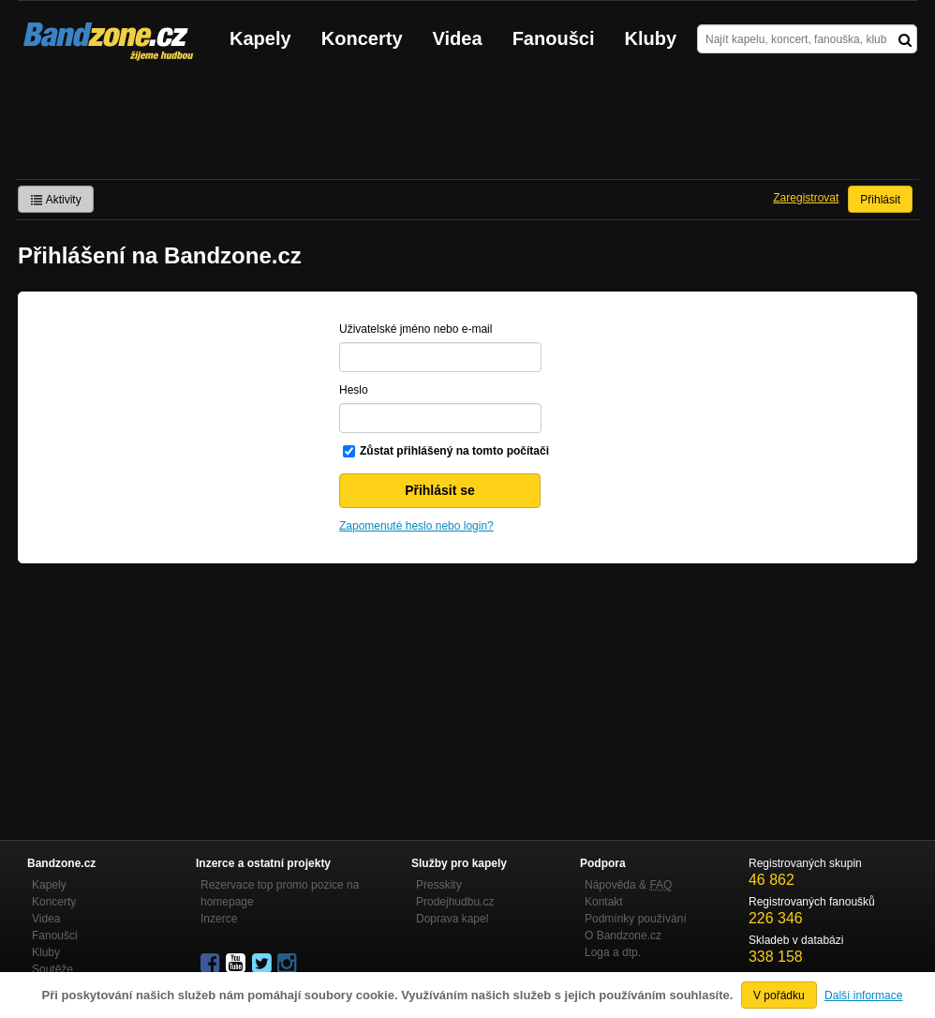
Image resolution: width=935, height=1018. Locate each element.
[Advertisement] (467, 127)
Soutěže (52, 969)
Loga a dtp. (613, 952)
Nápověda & (628, 884)
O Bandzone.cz (623, 935)
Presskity (439, 884)
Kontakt (604, 901)
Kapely (260, 38)
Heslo (353, 390)
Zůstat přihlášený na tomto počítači (454, 450)
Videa (457, 38)
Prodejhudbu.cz (455, 901)
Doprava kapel (452, 918)
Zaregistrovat (806, 197)
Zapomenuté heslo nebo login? (416, 525)
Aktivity (56, 199)
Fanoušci (553, 38)
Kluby (651, 38)
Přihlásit (880, 199)
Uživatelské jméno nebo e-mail (415, 329)
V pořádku (779, 995)
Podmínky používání (636, 918)
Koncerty (362, 38)
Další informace (863, 995)
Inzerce (218, 918)
